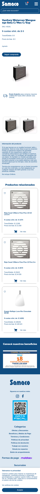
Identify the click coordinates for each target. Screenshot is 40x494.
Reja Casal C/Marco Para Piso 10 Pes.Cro (19, 262)
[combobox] (20, 11)
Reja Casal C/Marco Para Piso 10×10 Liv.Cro (18, 213)
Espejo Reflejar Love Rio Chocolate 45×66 (17, 312)
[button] (1, 358)
